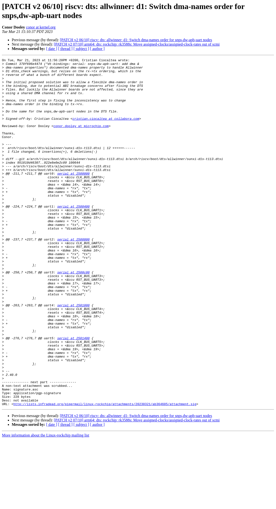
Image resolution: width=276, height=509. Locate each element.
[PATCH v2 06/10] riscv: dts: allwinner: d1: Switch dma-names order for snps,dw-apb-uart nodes (136, 40)
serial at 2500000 (73, 197)
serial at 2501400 (73, 394)
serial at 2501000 (73, 355)
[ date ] (51, 49)
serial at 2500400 (73, 236)
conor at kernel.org (40, 27)
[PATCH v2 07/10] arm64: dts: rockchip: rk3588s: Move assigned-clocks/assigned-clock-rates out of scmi (137, 44)
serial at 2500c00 (73, 315)
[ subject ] (81, 49)
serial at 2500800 (73, 276)
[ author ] (97, 49)
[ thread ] (65, 49)
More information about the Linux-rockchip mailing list (45, 505)
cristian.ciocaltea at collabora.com (106, 131)
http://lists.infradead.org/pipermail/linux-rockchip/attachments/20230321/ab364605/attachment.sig (104, 473)
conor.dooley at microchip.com (81, 140)
